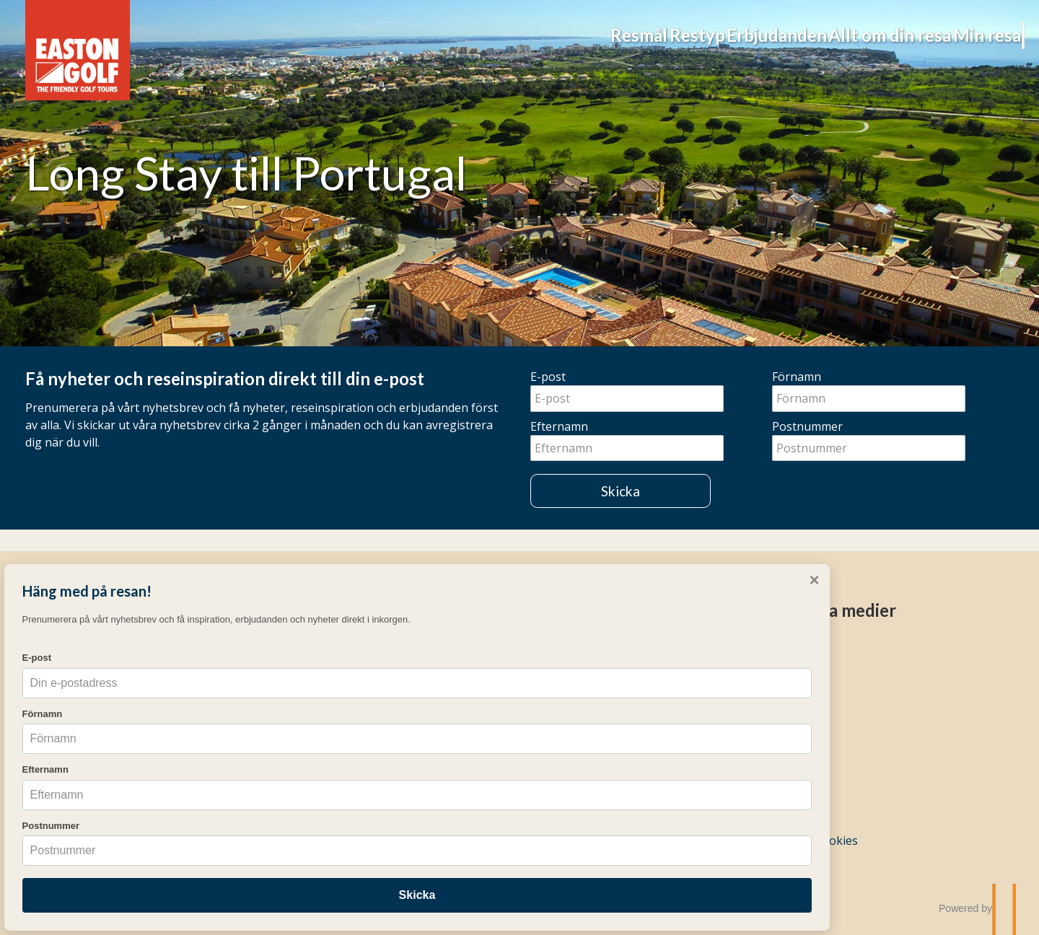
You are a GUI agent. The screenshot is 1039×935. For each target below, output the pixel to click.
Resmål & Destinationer (341, 644)
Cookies (836, 840)
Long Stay (305, 687)
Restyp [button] (492, 35)
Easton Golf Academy (334, 731)
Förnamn (796, 377)
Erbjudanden (611, 35)
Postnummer (807, 426)
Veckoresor (309, 666)
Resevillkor (567, 753)
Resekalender (567, 687)
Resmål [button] (395, 35)
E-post (548, 377)
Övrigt (556, 610)
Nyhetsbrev (562, 731)
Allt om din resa (762, 35)
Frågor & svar (567, 666)
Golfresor (316, 610)
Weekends (306, 709)
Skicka (620, 491)
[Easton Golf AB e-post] (715, 840)
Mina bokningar (574, 644)
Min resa (898, 35)
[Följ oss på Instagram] (802, 649)
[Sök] (978, 35)
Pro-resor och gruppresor (349, 752)
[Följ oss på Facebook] (787, 649)
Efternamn (559, 426)
